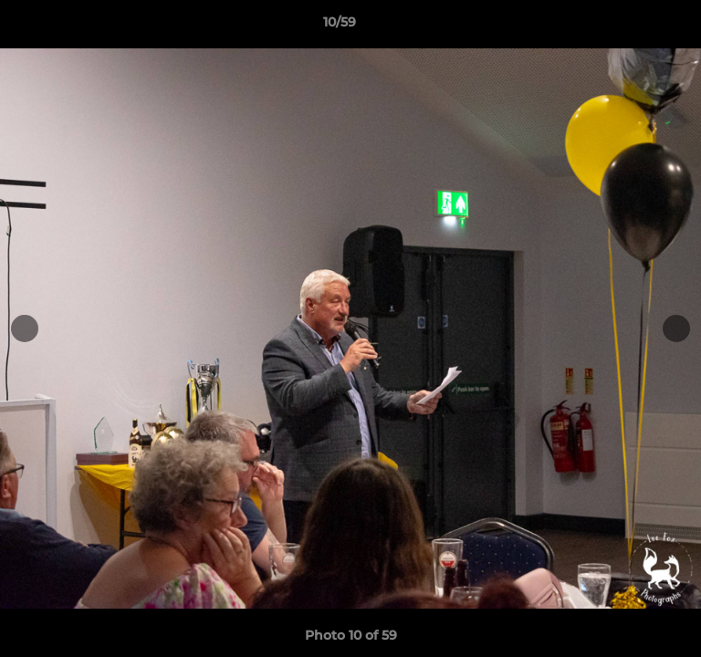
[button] (635, 26)
